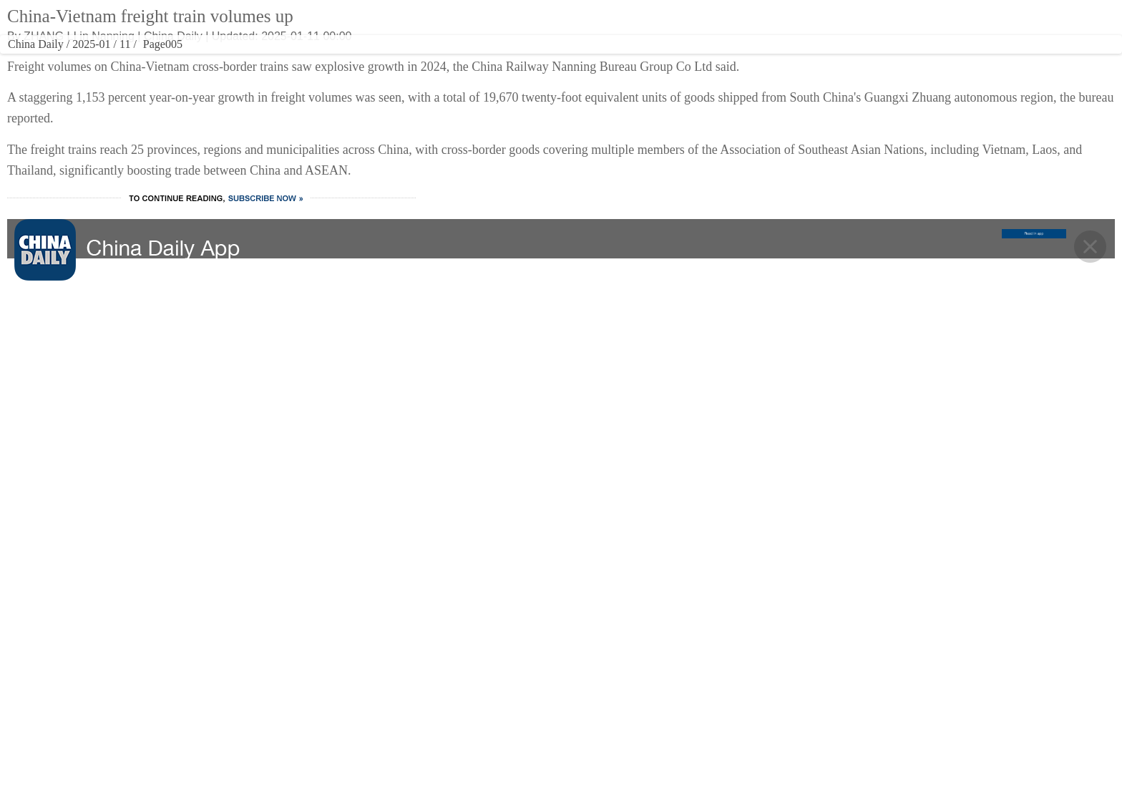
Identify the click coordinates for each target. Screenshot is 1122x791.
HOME (226, 61)
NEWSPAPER (769, 61)
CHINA (272, 61)
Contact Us (650, 687)
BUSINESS (369, 61)
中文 (722, 24)
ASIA (696, 24)
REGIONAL (705, 61)
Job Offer (645, 716)
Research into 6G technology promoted (805, 184)
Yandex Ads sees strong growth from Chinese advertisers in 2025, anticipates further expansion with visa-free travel (806, 283)
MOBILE (851, 61)
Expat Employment (667, 744)
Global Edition (652, 24)
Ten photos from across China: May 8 (801, 241)
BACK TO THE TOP (561, 517)
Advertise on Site (663, 658)
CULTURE (434, 61)
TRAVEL (487, 61)
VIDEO (540, 61)
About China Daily (665, 630)
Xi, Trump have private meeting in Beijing (812, 212)
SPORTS (590, 61)
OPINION (644, 61)
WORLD (319, 61)
